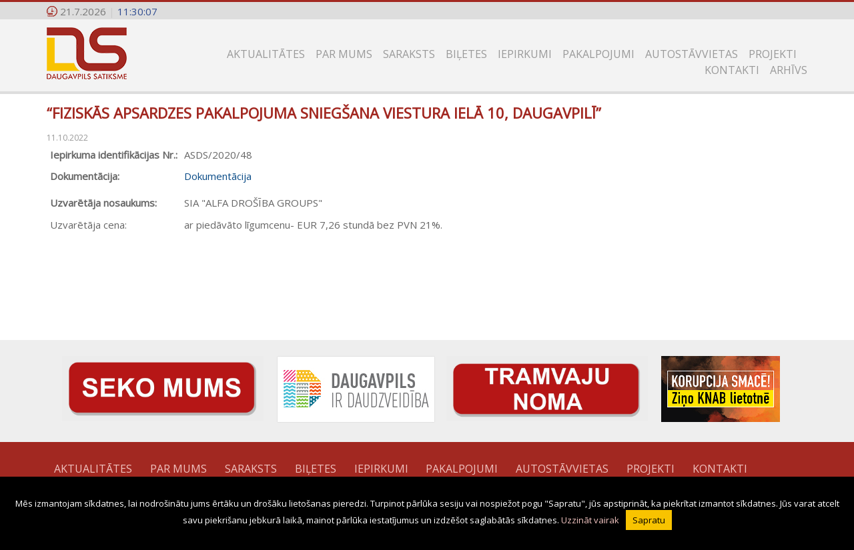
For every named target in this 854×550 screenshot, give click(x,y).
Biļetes (466, 54)
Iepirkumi (525, 54)
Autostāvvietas (691, 54)
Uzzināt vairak (590, 520)
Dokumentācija (218, 176)
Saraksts (409, 54)
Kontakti (732, 70)
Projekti (773, 54)
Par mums (344, 54)
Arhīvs (788, 70)
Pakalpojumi (598, 54)
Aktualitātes (266, 54)
